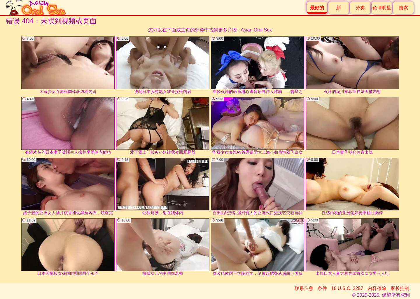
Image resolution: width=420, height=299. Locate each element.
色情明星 (381, 7)
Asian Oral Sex (256, 29)
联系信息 (304, 288)
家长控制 (400, 288)
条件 (322, 288)
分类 (360, 7)
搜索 (403, 7)
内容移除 (377, 288)
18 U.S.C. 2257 (347, 288)
